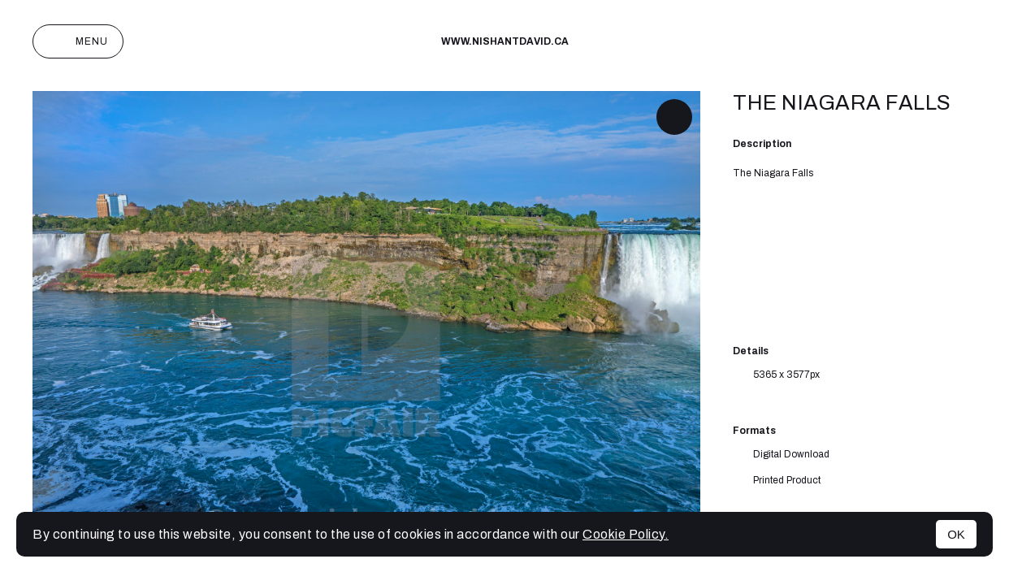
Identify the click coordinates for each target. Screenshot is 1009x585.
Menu (78, 41)
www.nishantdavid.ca (505, 41)
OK (956, 534)
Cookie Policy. (625, 534)
